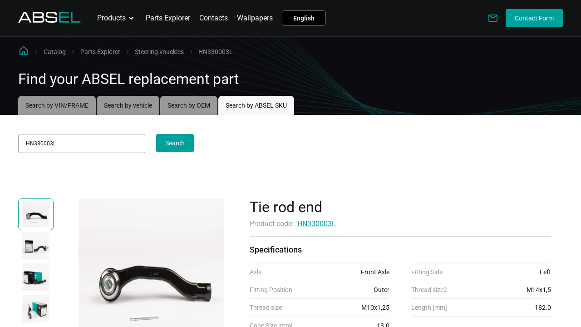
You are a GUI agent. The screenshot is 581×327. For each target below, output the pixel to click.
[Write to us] (492, 18)
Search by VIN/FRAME (57, 105)
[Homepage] (49, 20)
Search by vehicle (128, 105)
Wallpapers (255, 18)
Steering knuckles (159, 51)
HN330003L (316, 223)
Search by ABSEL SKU (256, 105)
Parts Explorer (168, 18)
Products (117, 18)
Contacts (213, 18)
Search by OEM (188, 105)
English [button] (304, 18)
